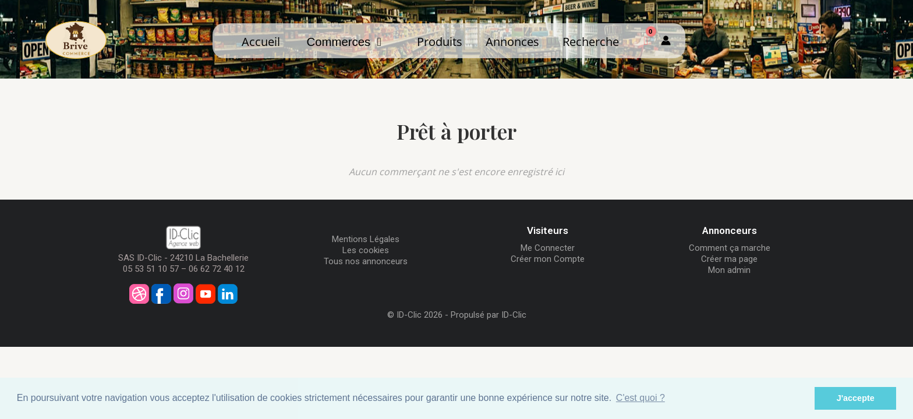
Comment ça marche (729, 248)
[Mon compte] (666, 41)
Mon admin (729, 270)
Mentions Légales (365, 239)
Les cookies (365, 250)
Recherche (590, 41)
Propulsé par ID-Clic (488, 315)
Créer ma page (729, 259)
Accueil (261, 41)
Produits (439, 41)
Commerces (343, 41)
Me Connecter (548, 248)
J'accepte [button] (856, 398)
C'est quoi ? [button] (640, 398)
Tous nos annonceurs (366, 261)
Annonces (512, 41)
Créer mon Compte (548, 259)
